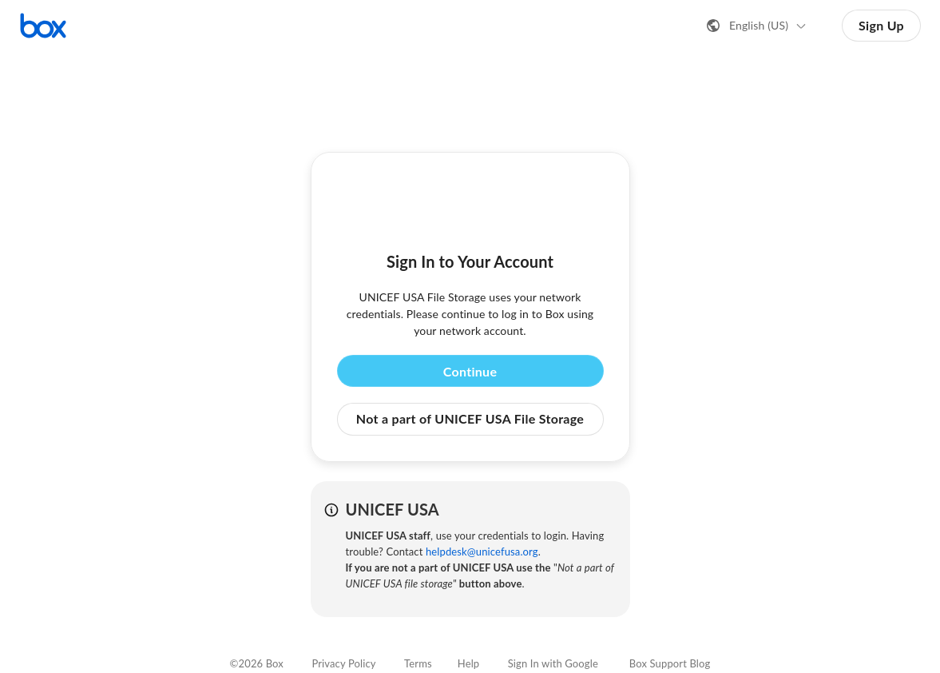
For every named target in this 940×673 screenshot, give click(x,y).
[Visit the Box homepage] (43, 25)
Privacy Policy (343, 663)
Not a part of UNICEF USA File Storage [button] (470, 418)
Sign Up (881, 25)
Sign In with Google (553, 663)
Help (468, 663)
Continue (470, 371)
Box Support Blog (670, 663)
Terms (418, 663)
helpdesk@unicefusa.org (482, 551)
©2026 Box (257, 663)
